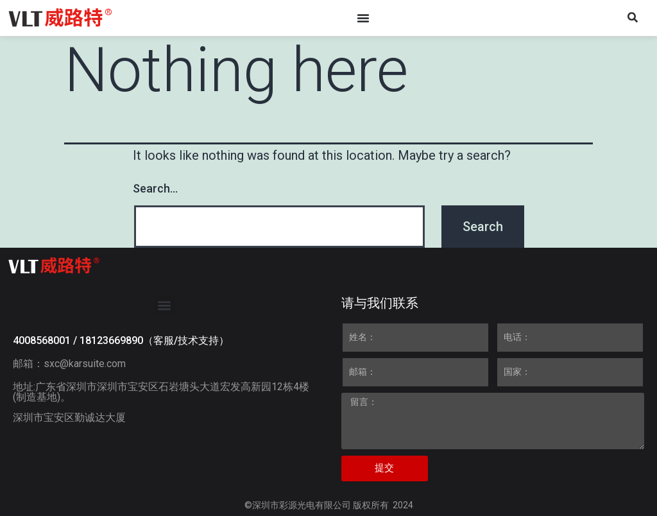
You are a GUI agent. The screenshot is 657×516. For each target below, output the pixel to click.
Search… (155, 188)
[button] (164, 305)
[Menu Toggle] (363, 18)
